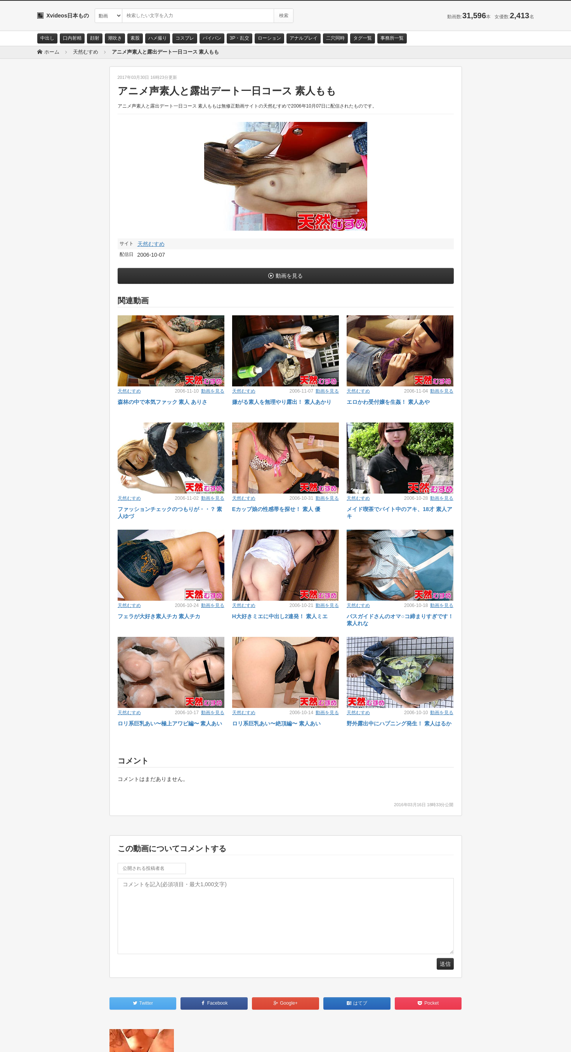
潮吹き (115, 38)
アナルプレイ (304, 38)
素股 (135, 38)
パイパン (212, 38)
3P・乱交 (240, 38)
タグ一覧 (362, 38)
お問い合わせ (57, 1039)
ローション (269, 38)
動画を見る (289, 276)
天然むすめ (151, 244)
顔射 (94, 38)
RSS (124, 1039)
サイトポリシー (95, 1039)
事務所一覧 (392, 38)
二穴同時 (335, 38)
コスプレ (184, 38)
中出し (47, 38)
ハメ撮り (157, 38)
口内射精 (72, 38)
